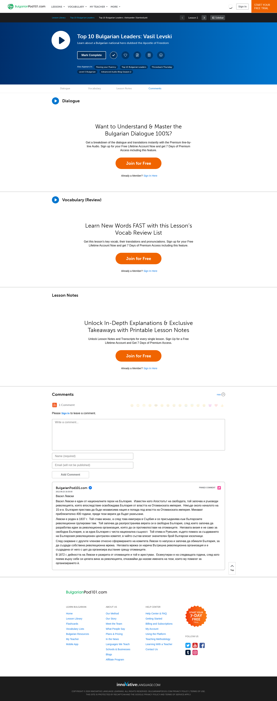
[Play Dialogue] (55, 100)
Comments (155, 88)
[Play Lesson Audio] (60, 40)
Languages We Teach (118, 644)
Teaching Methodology (158, 639)
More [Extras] (114, 6)
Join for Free (138, 163)
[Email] (92, 465)
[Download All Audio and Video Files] (161, 55)
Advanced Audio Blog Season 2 (116, 72)
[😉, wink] (180, 405)
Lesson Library (59, 17)
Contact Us (152, 649)
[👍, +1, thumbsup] (222, 405)
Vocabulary (76, 6)
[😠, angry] (162, 405)
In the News (112, 639)
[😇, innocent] (192, 405)
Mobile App (72, 644)
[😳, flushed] (138, 405)
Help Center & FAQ (156, 613)
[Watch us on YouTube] (195, 645)
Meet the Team (114, 623)
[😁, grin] (144, 405)
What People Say (115, 628)
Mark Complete (91, 55)
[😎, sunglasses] (156, 405)
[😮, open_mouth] (204, 405)
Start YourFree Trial (264, 6)
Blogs (109, 654)
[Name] (92, 456)
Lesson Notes (124, 88)
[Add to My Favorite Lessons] (125, 55)
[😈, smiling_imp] (210, 405)
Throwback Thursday (162, 67)
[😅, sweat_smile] (174, 405)
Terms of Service (174, 694)
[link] (204, 17)
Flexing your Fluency (106, 67)
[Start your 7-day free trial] (196, 616)
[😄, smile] (132, 405)
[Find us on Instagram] (195, 652)
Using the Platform (156, 634)
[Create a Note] (137, 55)
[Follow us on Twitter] (188, 645)
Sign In (242, 6)
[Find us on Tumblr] (188, 652)
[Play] (55, 199)
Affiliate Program (115, 659)
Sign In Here (150, 175)
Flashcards (72, 623)
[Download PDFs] (149, 55)
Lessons (56, 6)
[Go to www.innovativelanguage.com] (138, 683)
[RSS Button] (54, 405)
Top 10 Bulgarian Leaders (82, 17)
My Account (152, 628)
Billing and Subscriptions (159, 623)
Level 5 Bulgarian (87, 72)
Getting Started (154, 618)
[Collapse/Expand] (138, 394)
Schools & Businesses (118, 649)
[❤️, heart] (216, 405)
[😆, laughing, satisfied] (168, 405)
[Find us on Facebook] (202, 645)
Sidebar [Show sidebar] (219, 17)
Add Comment (70, 474)
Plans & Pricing (114, 634)
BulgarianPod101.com (160, 691)
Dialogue (65, 88)
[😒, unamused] (150, 405)
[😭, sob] (186, 405)
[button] (230, 6)
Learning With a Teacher (159, 644)
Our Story (111, 618)
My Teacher (97, 6)
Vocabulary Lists (75, 628)
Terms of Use (197, 691)
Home (69, 613)
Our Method (112, 613)
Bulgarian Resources (77, 634)
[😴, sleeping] (198, 405)
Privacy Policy (180, 691)
